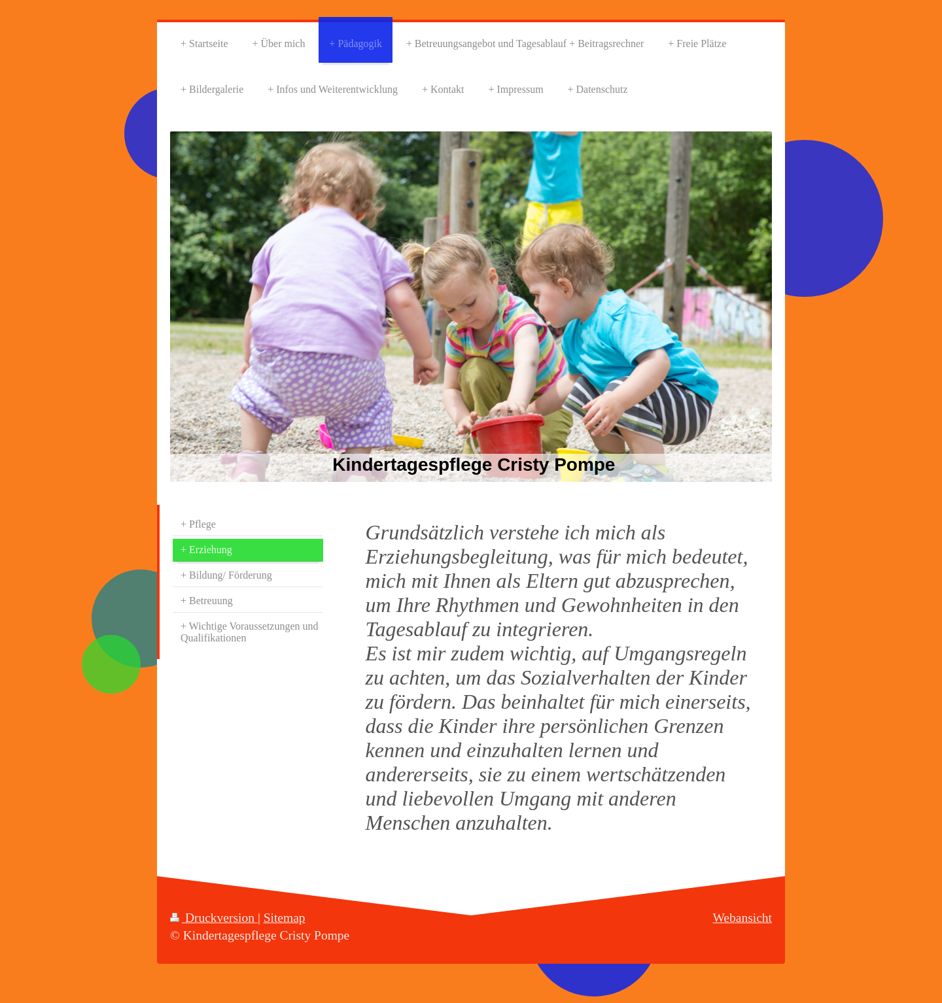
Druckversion (214, 918)
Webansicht (742, 918)
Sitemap (284, 918)
